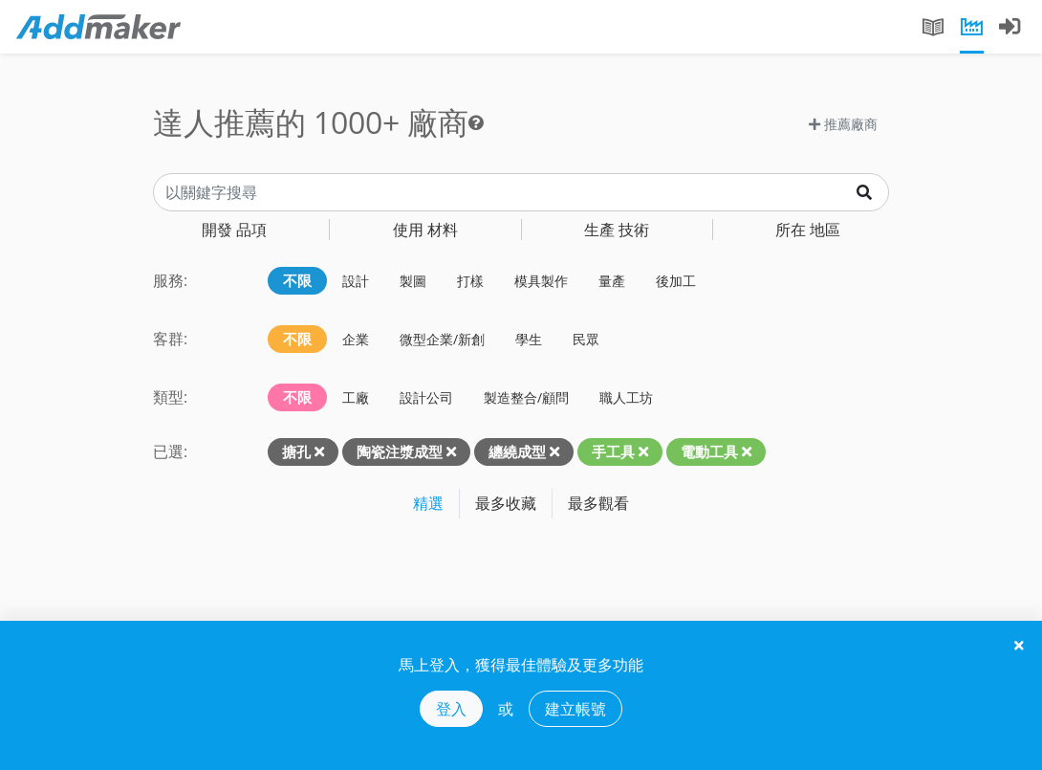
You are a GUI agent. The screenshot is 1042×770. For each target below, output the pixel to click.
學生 (528, 339)
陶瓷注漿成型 (400, 451)
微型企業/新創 (442, 339)
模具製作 (541, 281)
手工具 (613, 451)
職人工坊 (626, 397)
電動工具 (709, 451)
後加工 (676, 281)
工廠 (355, 397)
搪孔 (296, 451)
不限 (297, 280)
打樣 (470, 281)
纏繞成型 (517, 451)
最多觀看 (598, 503)
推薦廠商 (843, 124)
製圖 (413, 281)
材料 (425, 229)
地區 (807, 229)
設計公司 (426, 397)
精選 (428, 503)
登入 (451, 708)
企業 (355, 339)
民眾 (586, 339)
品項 (234, 229)
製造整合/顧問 (526, 397)
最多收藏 (505, 503)
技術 (616, 229)
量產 (611, 281)
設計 (355, 281)
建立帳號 (575, 708)
